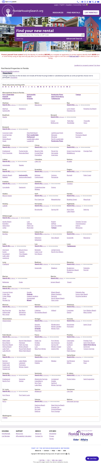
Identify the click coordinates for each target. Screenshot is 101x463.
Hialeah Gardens (32, 296)
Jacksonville (31, 95)
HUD (59, 450)
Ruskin (53, 222)
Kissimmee (70, 325)
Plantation (79, 133)
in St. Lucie (9, 391)
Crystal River (39, 153)
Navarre (86, 361)
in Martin (57, 278)
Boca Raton (6, 343)
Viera (85, 123)
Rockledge (70, 123)
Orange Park (87, 151)
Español (69, 5)
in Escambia (42, 171)
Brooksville (38, 210)
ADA (64, 450)
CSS (48, 460)
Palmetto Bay (80, 292)
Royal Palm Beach (25, 349)
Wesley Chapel (56, 347)
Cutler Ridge (6, 296)
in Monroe (9, 306)
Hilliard (53, 310)
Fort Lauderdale (8, 95)
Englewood (6, 151)
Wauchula (86, 199)
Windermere (55, 325)
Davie (4, 141)
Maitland (38, 327)
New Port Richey (40, 349)
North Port (6, 381)
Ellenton (69, 272)
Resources (58, 12)
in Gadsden (42, 183)
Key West (22, 310)
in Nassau (41, 306)
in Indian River (42, 234)
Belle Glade (6, 341)
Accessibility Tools (79, 5)
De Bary (37, 407)
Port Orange (55, 411)
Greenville (38, 268)
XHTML (42, 460)
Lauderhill (30, 141)
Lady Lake (5, 256)
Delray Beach (6, 347)
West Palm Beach (25, 351)
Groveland (5, 254)
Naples (21, 165)
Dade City (38, 341)
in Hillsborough (10, 218)
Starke (4, 117)
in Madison (41, 264)
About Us (38, 434)
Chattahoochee (40, 187)
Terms (51, 439)
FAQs (53, 450)
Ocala (21, 282)
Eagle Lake (6, 365)
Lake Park (5, 349)
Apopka (37, 325)
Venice (21, 381)
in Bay (72, 105)
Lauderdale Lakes (33, 139)
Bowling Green (72, 199)
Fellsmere (38, 238)
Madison (54, 268)
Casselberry (39, 381)
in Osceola (73, 320)
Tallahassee (55, 99)
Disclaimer (13, 77)
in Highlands (74, 205)
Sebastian (38, 240)
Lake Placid (70, 212)
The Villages (23, 254)
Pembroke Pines (57, 95)
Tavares (22, 252)
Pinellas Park (87, 341)
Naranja (54, 296)
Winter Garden (56, 327)
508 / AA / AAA (57, 460)
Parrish (85, 270)
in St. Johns (74, 375)
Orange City (55, 407)
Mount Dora (23, 250)
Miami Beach (55, 292)
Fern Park (38, 383)
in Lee (40, 246)
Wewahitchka (55, 199)
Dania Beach (6, 139)
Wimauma (79, 228)
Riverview (30, 228)
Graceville (70, 238)
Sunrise (78, 137)
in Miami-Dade (10, 288)
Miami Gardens (56, 294)
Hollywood (6, 99)
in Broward (9, 129)
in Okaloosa (74, 306)
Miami (29, 97)
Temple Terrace (81, 222)
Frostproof (6, 367)
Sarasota (22, 379)
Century (54, 175)
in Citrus (41, 147)
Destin (69, 312)
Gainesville (6, 111)
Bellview (37, 175)
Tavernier (22, 314)
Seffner (53, 224)
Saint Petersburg (57, 97)
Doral (4, 298)
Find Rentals (73, 12)
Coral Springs (7, 135)
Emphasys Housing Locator (47, 453)
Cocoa (53, 121)
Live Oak (70, 391)
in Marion (9, 278)
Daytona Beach (40, 405)
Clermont (5, 250)
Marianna (86, 238)
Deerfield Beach (32, 133)
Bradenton (70, 268)
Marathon (22, 312)
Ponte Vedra (71, 379)
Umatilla (22, 256)
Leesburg (5, 258)
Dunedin (70, 343)
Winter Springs (56, 385)
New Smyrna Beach (57, 405)
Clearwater (70, 341)
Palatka (37, 363)
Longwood (54, 379)
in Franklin (9, 183)
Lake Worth (6, 351)
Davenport (6, 363)
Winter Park (55, 329)
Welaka (53, 361)
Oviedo (53, 381)
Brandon (5, 224)
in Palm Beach (10, 337)
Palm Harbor (71, 351)
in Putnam (41, 357)
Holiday (37, 343)
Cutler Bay (6, 294)
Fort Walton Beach (89, 310)
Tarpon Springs (88, 349)
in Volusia (41, 401)
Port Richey (55, 341)
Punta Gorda (23, 151)
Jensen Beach (55, 282)
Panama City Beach (89, 109)
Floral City (54, 151)
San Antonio (55, 343)
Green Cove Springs (73, 151)
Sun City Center (56, 226)
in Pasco (41, 337)
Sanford (54, 383)
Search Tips (19, 39)
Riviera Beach (23, 347)
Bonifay (5, 234)
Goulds (29, 292)
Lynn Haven (71, 109)
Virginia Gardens (81, 296)
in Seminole (42, 375)
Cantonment (39, 177)
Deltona (37, 411)
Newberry (22, 109)
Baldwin (5, 177)
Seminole (86, 347)
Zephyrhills (55, 349)
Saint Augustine (88, 379)
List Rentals (91, 12)
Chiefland (5, 264)
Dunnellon (38, 155)
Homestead (31, 298)
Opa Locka (54, 300)
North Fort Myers (57, 252)
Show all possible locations (10, 71)
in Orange (41, 320)
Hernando (54, 153)
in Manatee (74, 264)
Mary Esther (87, 312)
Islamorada (6, 312)
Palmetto (86, 268)
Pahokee (22, 343)
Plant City (30, 226)
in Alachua (9, 105)
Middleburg (71, 153)
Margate (54, 135)
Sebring (86, 210)
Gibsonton (6, 226)
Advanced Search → (75, 38)
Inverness (54, 155)
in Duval (8, 171)
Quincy (53, 187)
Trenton (70, 184)
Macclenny (38, 105)
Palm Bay (70, 121)
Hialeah (5, 97)
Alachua (5, 109)
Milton (69, 363)
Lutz (28, 222)
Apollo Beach (6, 222)
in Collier (8, 161)
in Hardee (73, 195)
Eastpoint (22, 187)
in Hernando (42, 205)
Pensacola (54, 177)
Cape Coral (38, 252)
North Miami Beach (57, 298)
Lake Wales (23, 361)
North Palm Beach (25, 341)
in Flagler (73, 171)
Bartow (4, 361)
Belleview (5, 282)
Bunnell (69, 175)
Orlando (30, 99)
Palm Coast (87, 175)
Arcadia (69, 161)
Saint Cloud (87, 325)
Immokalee (6, 165)
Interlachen (39, 361)
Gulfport (70, 345)
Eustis (4, 252)
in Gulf (40, 195)
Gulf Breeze (71, 361)
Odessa (29, 224)
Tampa (78, 95)
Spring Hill (54, 210)
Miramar (54, 137)
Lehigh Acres (55, 250)
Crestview (70, 310)
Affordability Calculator (24, 436)
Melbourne (54, 123)
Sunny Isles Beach (82, 294)
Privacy (51, 436)
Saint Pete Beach (89, 343)
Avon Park (70, 210)
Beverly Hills (39, 151)
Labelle (4, 206)
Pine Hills (38, 331)
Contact (46, 450)
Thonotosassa (80, 224)
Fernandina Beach (41, 312)
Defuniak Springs (73, 401)
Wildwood (38, 391)
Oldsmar (70, 349)
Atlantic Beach (7, 175)
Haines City (6, 369)
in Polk (8, 357)
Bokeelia (38, 250)
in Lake (8, 246)
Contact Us (39, 436)
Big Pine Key (6, 310)
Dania (4, 137)
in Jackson (73, 234)
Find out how (74, 56)
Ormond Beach (56, 409)
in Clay (72, 147)
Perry (4, 401)
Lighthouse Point (57, 133)
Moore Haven (7, 196)
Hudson (37, 345)
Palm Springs (23, 345)
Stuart (69, 282)
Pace (85, 363)
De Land (37, 409)
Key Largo (5, 314)
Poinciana (70, 327)
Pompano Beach (81, 135)
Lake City (38, 161)
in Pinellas (73, 337)
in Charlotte (9, 147)
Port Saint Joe (39, 199)
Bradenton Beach (73, 270)
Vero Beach (55, 238)
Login (56, 5)
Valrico (78, 226)
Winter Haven (23, 367)
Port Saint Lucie (24, 395)
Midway (37, 189)
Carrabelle (6, 187)
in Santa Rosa (74, 357)
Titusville (87, 121)
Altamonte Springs (41, 379)
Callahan (38, 310)
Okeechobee (6, 321)
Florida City (6, 300)
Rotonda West (24, 153)
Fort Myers (38, 254)
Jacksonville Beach (25, 177)
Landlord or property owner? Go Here (87, 65)
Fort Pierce (6, 395)
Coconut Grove (7, 292)
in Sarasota (9, 375)
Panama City (71, 111)
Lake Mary (38, 385)
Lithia (4, 228)
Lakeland (22, 363)
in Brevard (57, 117)
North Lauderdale (57, 139)
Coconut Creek (7, 133)
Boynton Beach (7, 345)
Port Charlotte (7, 153)
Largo (69, 347)
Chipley (4, 418)
